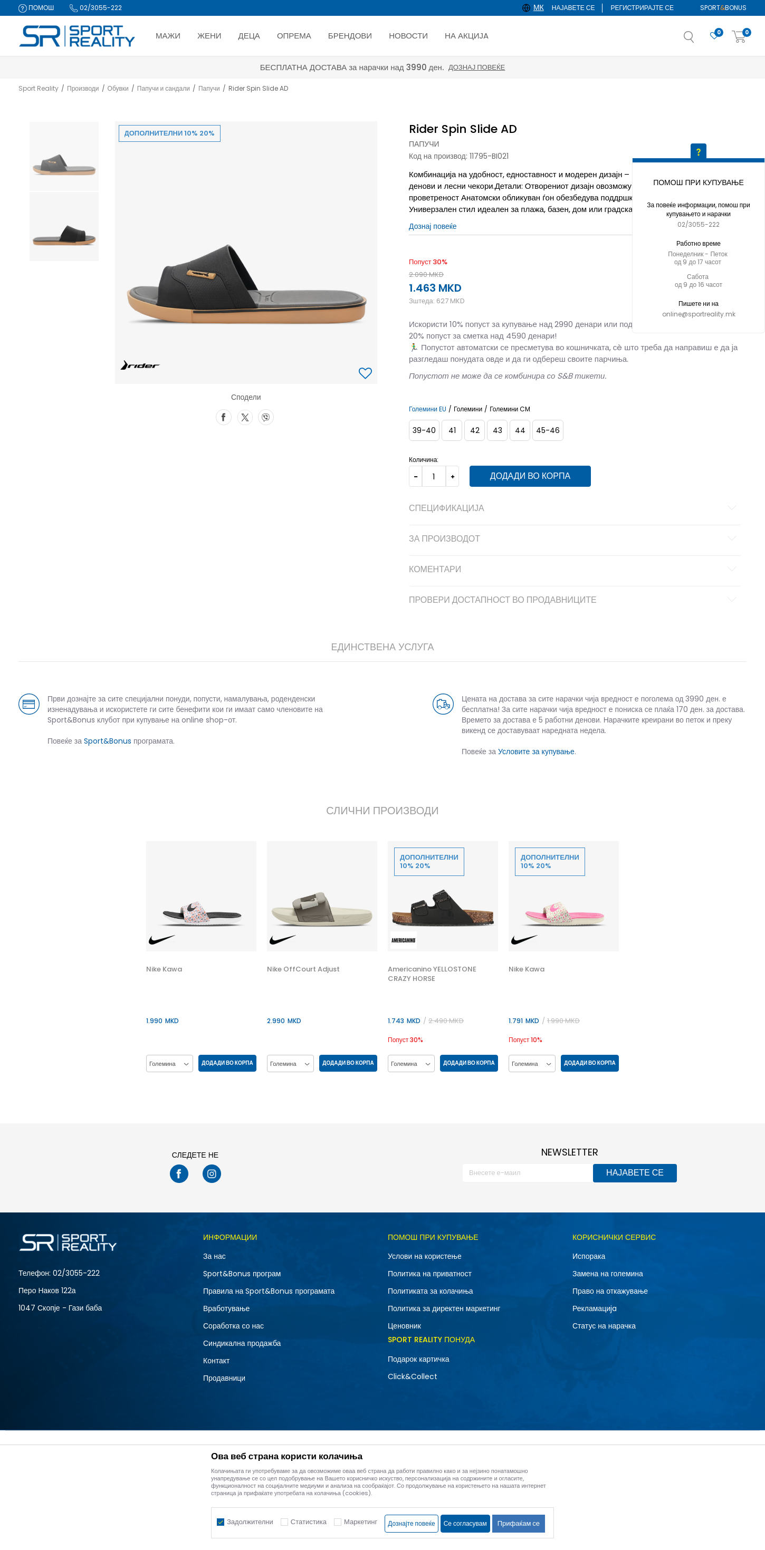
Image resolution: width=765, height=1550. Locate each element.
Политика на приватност (430, 1273)
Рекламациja (594, 1308)
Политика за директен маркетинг (444, 1308)
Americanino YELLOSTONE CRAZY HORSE (432, 974)
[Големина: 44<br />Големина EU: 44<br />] (520, 430)
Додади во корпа (530, 476)
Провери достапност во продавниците (574, 600)
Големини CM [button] (510, 409)
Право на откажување (610, 1291)
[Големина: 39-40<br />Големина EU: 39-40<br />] (424, 430)
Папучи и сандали (163, 88)
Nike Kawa (164, 969)
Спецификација (574, 509)
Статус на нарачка (604, 1326)
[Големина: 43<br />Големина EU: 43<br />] (497, 430)
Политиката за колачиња (430, 1291)
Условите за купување (536, 751)
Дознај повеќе (476, 67)
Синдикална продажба (242, 1343)
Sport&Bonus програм (242, 1273)
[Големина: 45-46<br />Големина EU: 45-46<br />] (547, 430)
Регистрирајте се (642, 7)
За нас (214, 1256)
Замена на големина (607, 1273)
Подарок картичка (419, 1359)
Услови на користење (425, 1256)
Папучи (209, 88)
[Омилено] (714, 36)
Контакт (216, 1360)
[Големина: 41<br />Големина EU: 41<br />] (452, 430)
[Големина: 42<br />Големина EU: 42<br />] (474, 430)
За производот (574, 539)
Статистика (309, 1522)
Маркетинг (360, 1522)
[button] (699, 40)
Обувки (118, 88)
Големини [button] (468, 409)
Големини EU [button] (427, 409)
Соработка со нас (233, 1326)
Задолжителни (250, 1522)
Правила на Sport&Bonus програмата (268, 1291)
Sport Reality (38, 88)
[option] (64, 156)
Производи (83, 88)
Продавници (224, 1378)
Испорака (588, 1256)
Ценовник (404, 1326)
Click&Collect (412, 1376)
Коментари (574, 570)
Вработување (226, 1308)
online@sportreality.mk (698, 314)
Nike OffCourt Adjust (303, 969)
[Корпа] (739, 37)
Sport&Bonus (107, 741)
